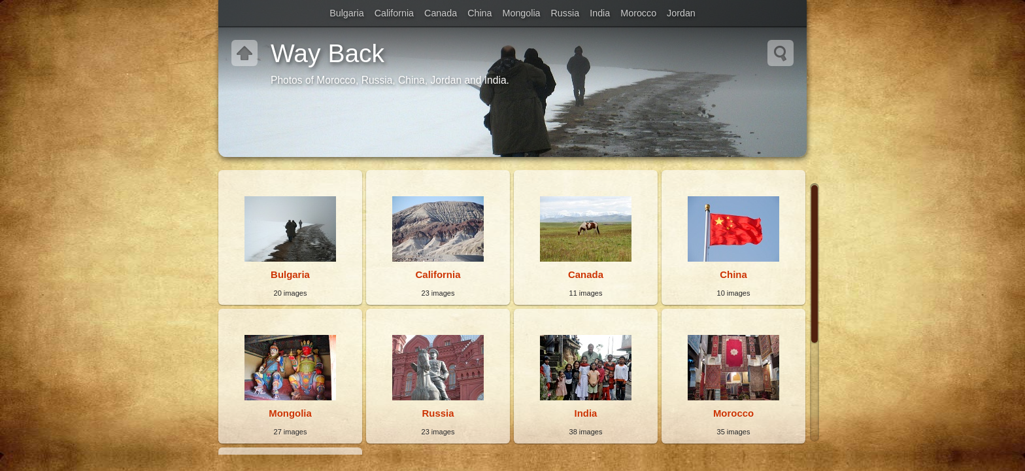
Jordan (681, 13)
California (394, 13)
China (479, 13)
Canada (440, 13)
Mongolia (522, 13)
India (600, 13)
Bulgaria (346, 13)
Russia (565, 13)
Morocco (638, 13)
